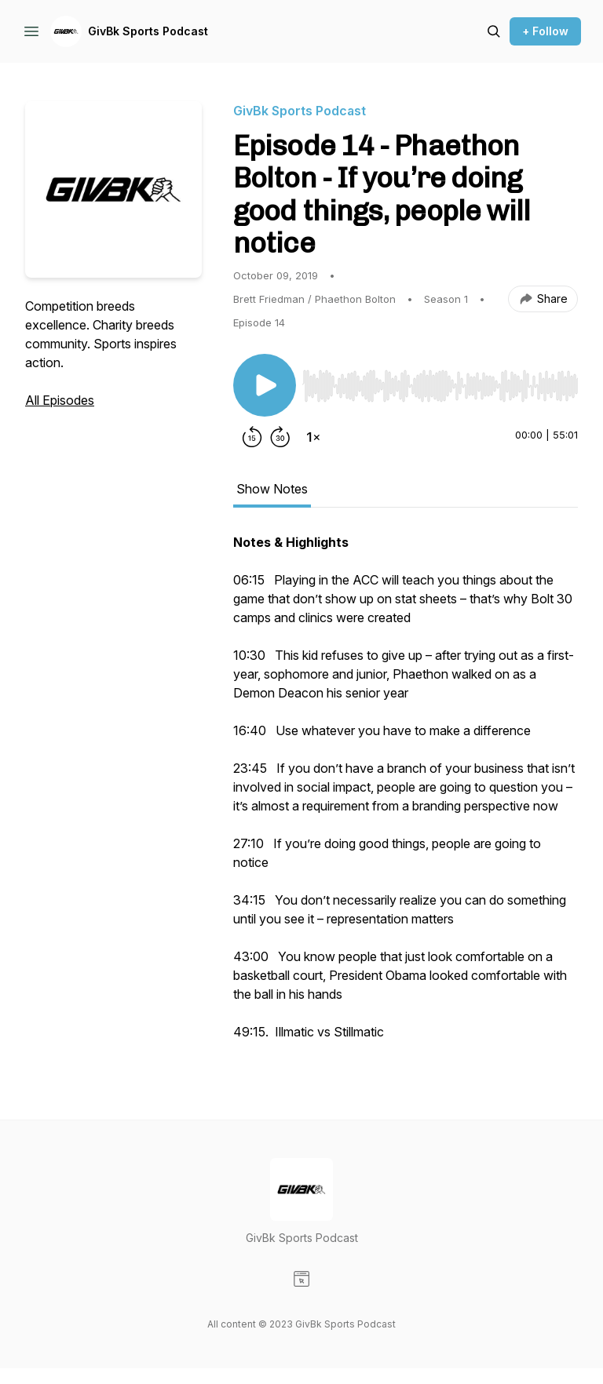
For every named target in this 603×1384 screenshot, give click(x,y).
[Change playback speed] (313, 437)
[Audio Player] (440, 381)
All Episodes (59, 400)
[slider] (440, 386)
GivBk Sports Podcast (148, 31)
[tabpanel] (405, 795)
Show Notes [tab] (272, 489)
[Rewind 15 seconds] (252, 437)
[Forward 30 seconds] (280, 437)
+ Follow (545, 31)
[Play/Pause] (264, 385)
